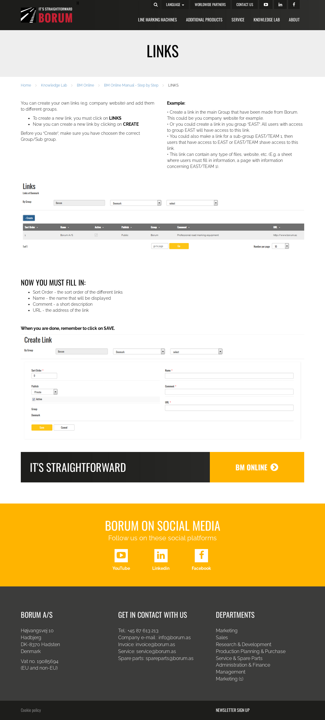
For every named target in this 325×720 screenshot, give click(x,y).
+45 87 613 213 (143, 630)
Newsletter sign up (233, 710)
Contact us (244, 4)
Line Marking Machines (157, 19)
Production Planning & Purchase (251, 651)
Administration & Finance (243, 665)
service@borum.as (156, 651)
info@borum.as (175, 637)
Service (238, 19)
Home (26, 85)
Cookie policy (31, 710)
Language (175, 4)
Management (230, 672)
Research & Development (243, 644)
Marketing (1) (229, 679)
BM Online (85, 85)
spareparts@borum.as (170, 658)
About (294, 19)
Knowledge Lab (267, 19)
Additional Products (204, 19)
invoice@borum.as (155, 644)
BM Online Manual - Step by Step (131, 85)
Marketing (227, 630)
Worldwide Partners (210, 4)
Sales (222, 637)
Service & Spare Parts (239, 658)
